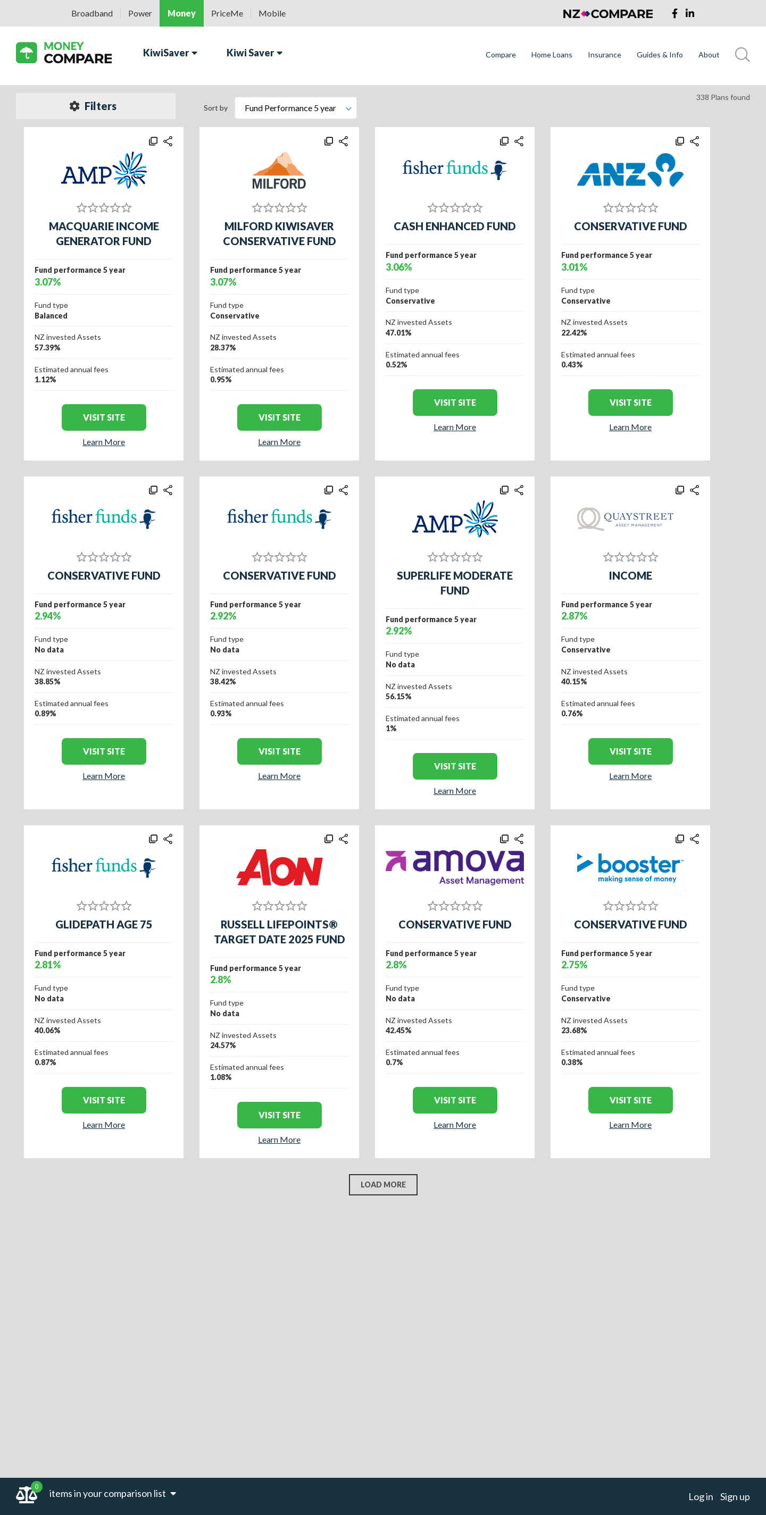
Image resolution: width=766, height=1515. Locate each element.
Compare (501, 55)
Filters (92, 105)
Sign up (735, 1496)
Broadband (92, 13)
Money (182, 13)
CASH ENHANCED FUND (455, 226)
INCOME (630, 575)
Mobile (272, 13)
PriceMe (227, 13)
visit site (104, 417)
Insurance (604, 55)
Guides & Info (660, 55)
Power (140, 13)
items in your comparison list (112, 1493)
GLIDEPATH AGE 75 (104, 924)
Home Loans (551, 55)
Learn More (103, 442)
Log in (700, 1496)
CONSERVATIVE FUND (630, 226)
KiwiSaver (170, 52)
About (709, 55)
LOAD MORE (383, 1184)
